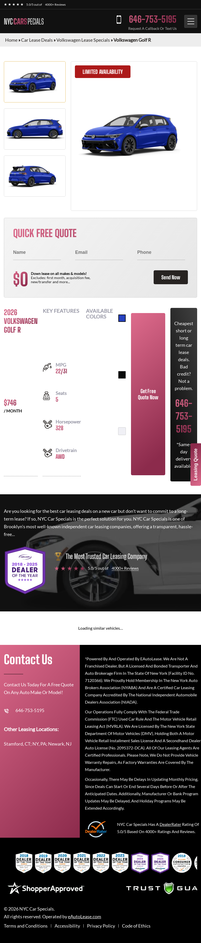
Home (11, 40)
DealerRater (170, 824)
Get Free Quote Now (148, 394)
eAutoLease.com (84, 916)
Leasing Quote (195, 464)
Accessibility (67, 926)
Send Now (170, 277)
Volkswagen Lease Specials (83, 40)
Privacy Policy (101, 926)
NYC (24, 21)
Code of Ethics (136, 926)
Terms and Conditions (26, 926)
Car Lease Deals (37, 40)
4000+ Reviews (55, 4)
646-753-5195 (153, 19)
